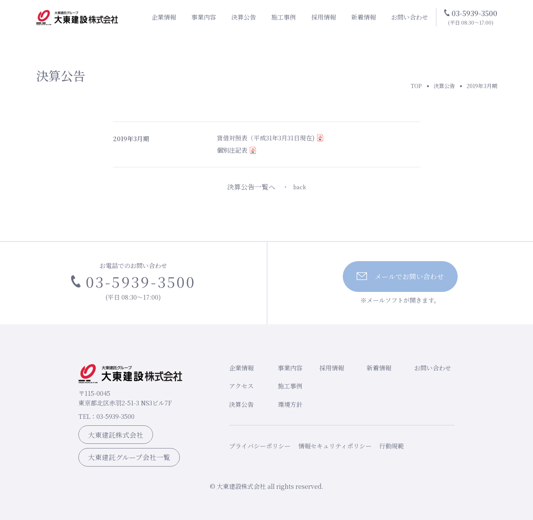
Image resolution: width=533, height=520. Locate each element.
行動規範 (391, 446)
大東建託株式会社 (115, 435)
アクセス (241, 386)
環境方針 (290, 404)
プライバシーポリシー (260, 446)
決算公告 (243, 17)
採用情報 (323, 17)
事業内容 (203, 17)
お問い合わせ (409, 17)
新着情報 (363, 17)
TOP (416, 86)
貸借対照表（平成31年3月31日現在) (266, 137)
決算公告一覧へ (266, 187)
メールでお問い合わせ (400, 276)
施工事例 (283, 17)
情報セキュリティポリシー (335, 446)
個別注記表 (232, 150)
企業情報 (163, 17)
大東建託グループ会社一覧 (129, 457)
